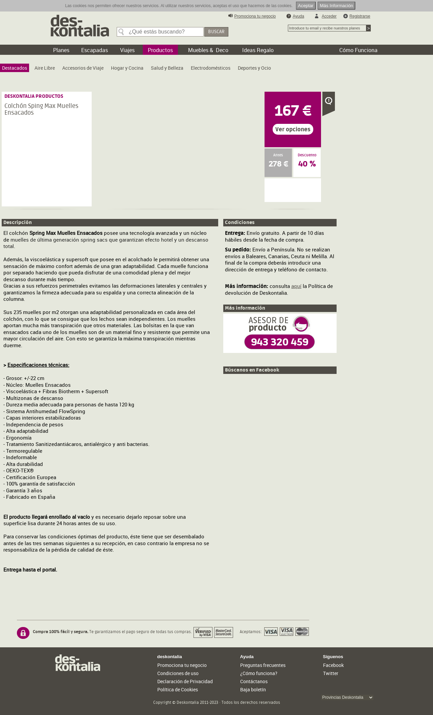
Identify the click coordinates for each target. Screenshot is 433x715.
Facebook (333, 665)
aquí (296, 286)
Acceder (329, 16)
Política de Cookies (177, 689)
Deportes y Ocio (254, 68)
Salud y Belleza (167, 68)
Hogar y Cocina (127, 68)
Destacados (14, 68)
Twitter (330, 673)
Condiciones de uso (178, 673)
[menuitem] (14, 68)
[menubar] (138, 69)
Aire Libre (45, 68)
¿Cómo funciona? (258, 673)
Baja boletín (253, 689)
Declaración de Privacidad (185, 681)
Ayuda (298, 16)
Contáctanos (254, 681)
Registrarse (359, 16)
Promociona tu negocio (255, 16)
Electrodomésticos (210, 68)
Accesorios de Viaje (83, 68)
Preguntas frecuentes (263, 665)
